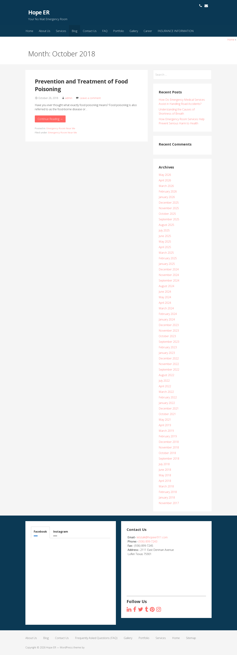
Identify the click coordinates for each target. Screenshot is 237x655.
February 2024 (168, 314)
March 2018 (166, 486)
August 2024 (166, 286)
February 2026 (168, 191)
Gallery (133, 31)
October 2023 (167, 336)
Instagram (60, 531)
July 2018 (164, 464)
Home (29, 31)
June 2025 (165, 236)
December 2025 (169, 202)
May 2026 (165, 175)
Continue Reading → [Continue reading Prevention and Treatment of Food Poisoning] (50, 119)
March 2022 (166, 392)
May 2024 (165, 297)
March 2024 (166, 308)
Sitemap (191, 638)
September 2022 (169, 369)
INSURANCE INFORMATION (176, 31)
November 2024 (169, 275)
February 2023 (168, 347)
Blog (74, 31)
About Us (44, 31)
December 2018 (169, 442)
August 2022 (166, 375)
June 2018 (165, 470)
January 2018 (167, 497)
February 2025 (168, 258)
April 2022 (165, 386)
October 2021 (167, 414)
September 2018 (169, 458)
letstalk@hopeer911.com (152, 537)
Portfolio (118, 31)
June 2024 (165, 292)
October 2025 (167, 214)
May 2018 (165, 475)
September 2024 (169, 280)
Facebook (40, 531)
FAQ (105, 31)
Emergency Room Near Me (60, 128)
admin (68, 98)
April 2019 (165, 425)
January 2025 (167, 264)
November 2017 (169, 503)
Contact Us (90, 31)
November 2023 (169, 330)
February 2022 (168, 397)
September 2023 (169, 342)
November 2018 (169, 447)
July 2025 (164, 230)
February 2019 (168, 436)
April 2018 (165, 481)
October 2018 (167, 453)
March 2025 (166, 253)
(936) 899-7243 (147, 541)
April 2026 (165, 180)
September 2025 (169, 219)
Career (148, 31)
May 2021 (165, 419)
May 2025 (165, 241)
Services (61, 31)
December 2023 (169, 325)
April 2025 (165, 247)
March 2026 (166, 186)
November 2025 (169, 208)
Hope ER (38, 12)
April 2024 (165, 303)
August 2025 (166, 225)
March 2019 (166, 431)
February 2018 (168, 492)
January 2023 (167, 353)
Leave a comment (90, 98)
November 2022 (169, 364)
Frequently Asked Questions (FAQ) (96, 638)
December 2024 (169, 269)
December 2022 (169, 358)
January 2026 (167, 197)
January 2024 (167, 319)
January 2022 (167, 403)
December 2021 (169, 408)
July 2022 (164, 381)
